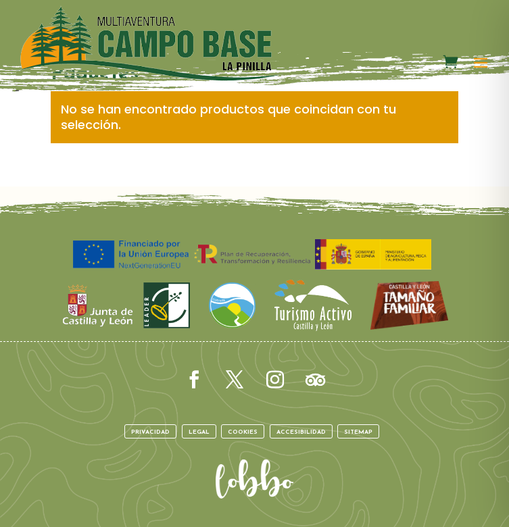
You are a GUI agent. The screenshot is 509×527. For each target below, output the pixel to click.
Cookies (243, 432)
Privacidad (150, 432)
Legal (199, 432)
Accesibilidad (301, 432)
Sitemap (358, 432)
